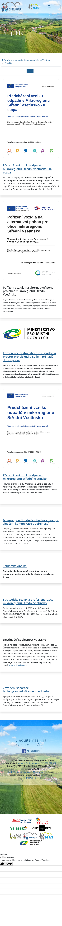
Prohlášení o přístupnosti (19, 772)
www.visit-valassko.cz (18, 665)
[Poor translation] (9, 863)
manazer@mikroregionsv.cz (30, 763)
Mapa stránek (39, 772)
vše (30, 71)
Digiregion (31, 777)
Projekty (8, 63)
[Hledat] (49, 7)
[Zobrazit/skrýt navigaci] (57, 6)
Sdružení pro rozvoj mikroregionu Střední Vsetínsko (26, 60)
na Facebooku (31, 750)
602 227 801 (50, 763)
